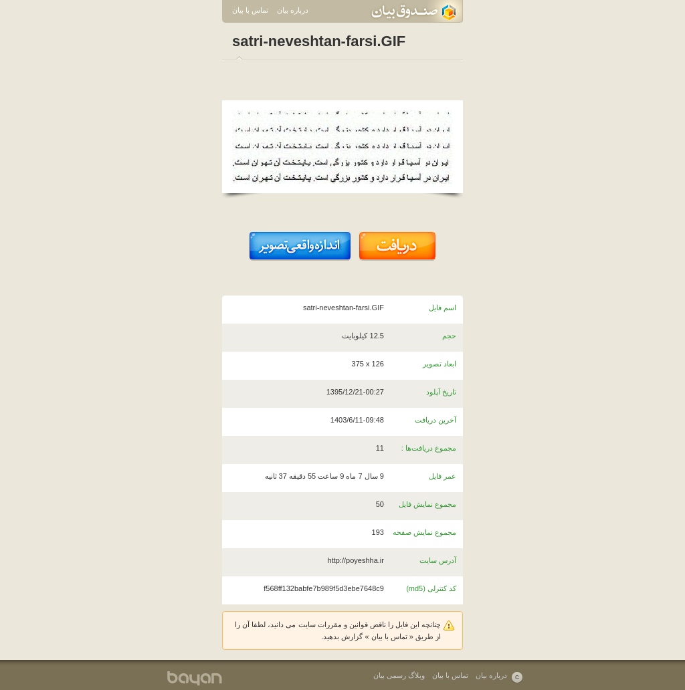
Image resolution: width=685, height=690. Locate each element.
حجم (449, 336)
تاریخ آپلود (441, 392)
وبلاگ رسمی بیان (399, 675)
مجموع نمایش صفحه (424, 532)
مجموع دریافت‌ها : (428, 448)
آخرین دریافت (435, 420)
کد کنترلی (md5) (431, 588)
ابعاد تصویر (439, 364)
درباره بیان (292, 10)
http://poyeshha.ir (356, 560)
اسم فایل (442, 308)
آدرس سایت (437, 560)
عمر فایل (442, 476)
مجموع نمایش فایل (427, 504)
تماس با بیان (250, 10)
